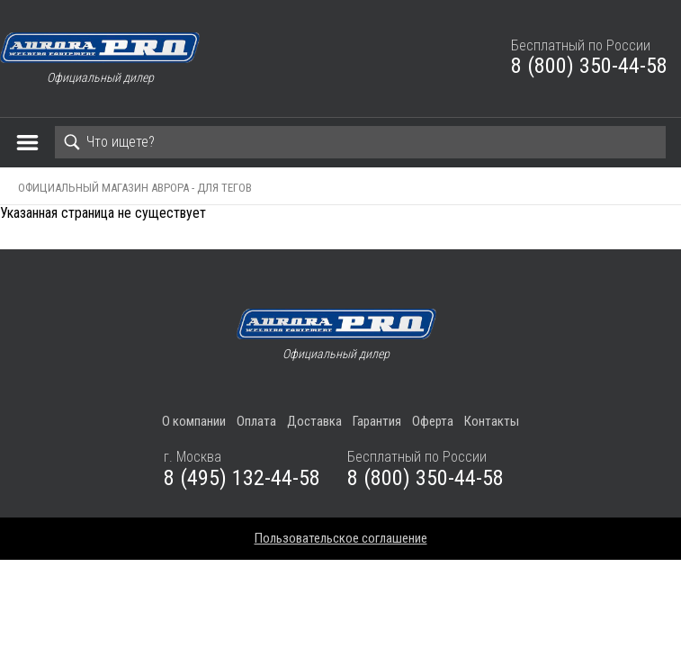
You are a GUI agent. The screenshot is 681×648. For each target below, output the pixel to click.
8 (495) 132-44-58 (242, 477)
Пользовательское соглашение (341, 538)
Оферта (432, 421)
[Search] (360, 142)
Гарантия (377, 421)
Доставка (314, 421)
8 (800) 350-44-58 (589, 65)
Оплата (256, 421)
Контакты (491, 421)
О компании (194, 421)
